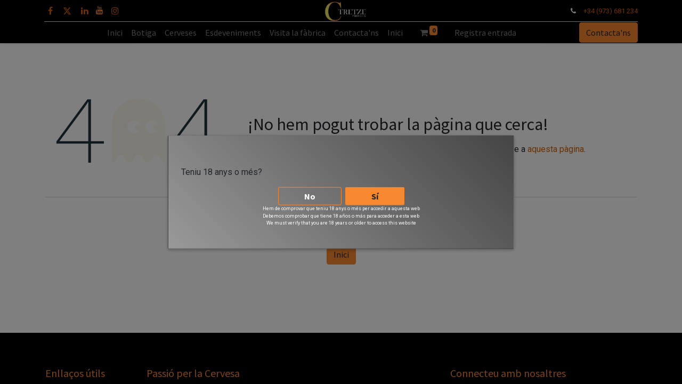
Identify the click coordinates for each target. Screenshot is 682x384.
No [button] (309, 192)
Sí (374, 192)
